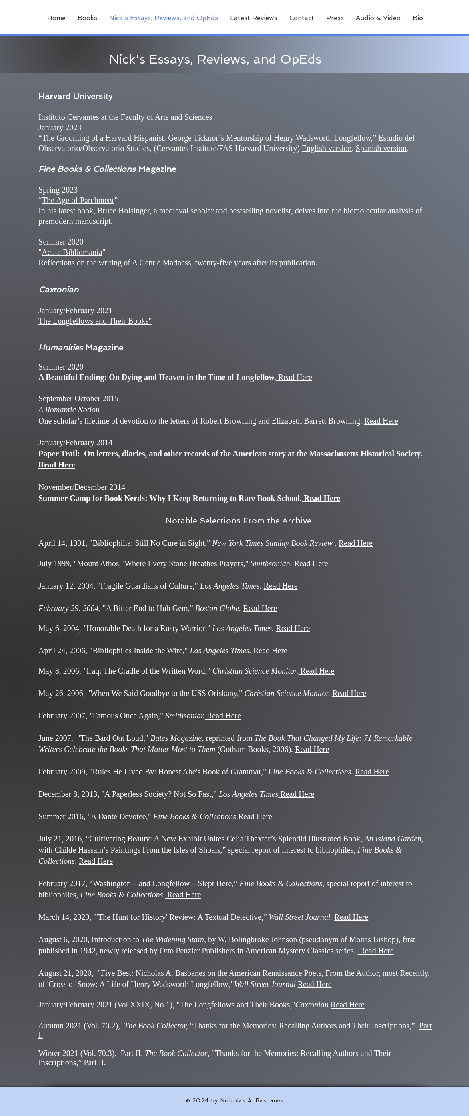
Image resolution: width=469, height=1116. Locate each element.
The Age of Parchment (78, 200)
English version (327, 148)
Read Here (381, 420)
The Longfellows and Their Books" (95, 320)
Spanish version (381, 148)
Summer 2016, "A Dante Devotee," (94, 816)
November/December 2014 (81, 487)
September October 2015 (78, 398)
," (153, 917)
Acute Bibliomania (72, 252)
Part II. (94, 1062)
